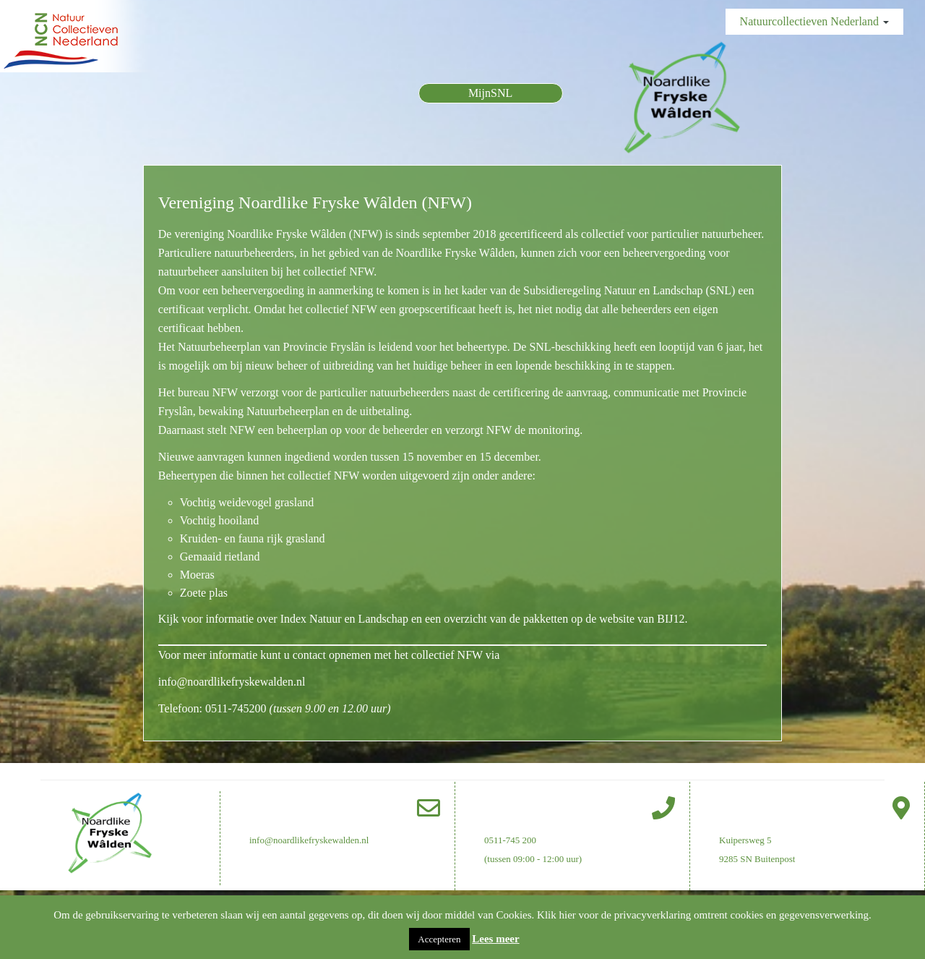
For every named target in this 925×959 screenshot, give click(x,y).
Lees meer (495, 939)
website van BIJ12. (643, 619)
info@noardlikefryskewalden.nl (232, 681)
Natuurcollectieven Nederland (814, 21)
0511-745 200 (510, 840)
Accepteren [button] (439, 939)
